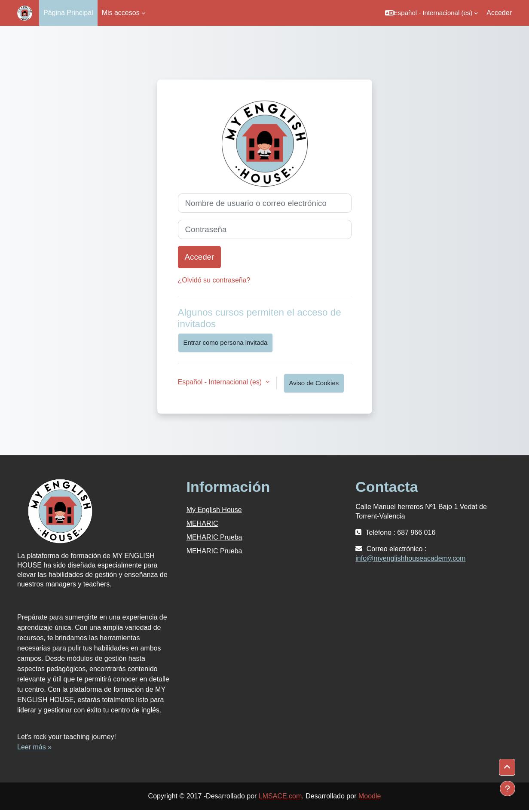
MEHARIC (202, 523)
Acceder (499, 12)
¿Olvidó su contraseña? (214, 280)
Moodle (369, 796)
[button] (431, 13)
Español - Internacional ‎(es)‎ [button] (221, 382)
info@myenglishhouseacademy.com (410, 558)
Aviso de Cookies (314, 383)
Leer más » (34, 747)
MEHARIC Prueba (214, 537)
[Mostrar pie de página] (507, 788)
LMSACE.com (280, 796)
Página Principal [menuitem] (68, 12)
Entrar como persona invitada (225, 342)
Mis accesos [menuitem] (121, 12)
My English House (214, 509)
